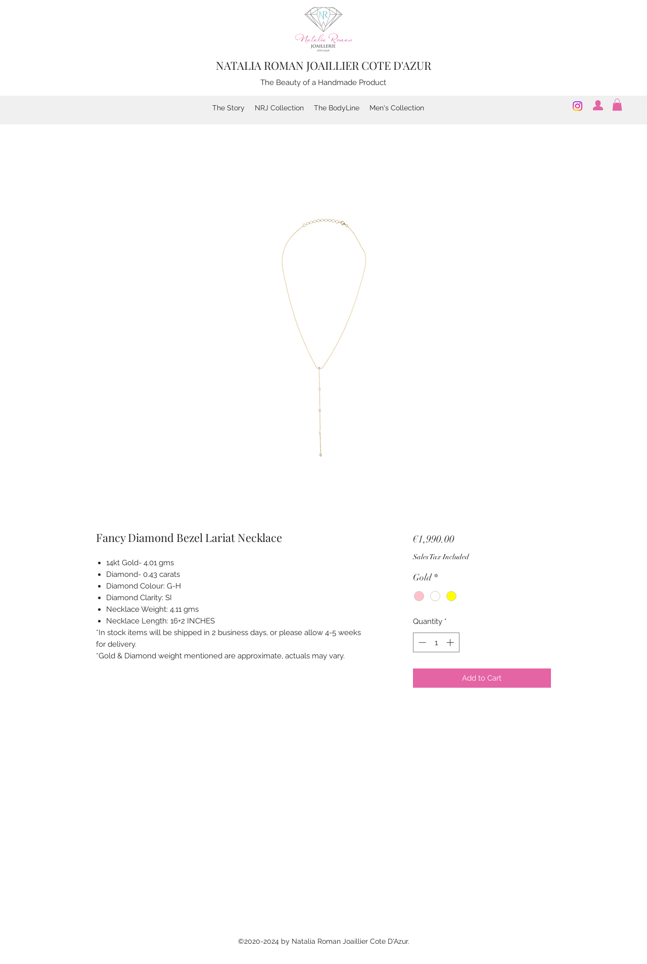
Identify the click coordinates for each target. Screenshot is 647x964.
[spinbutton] (436, 642)
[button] (617, 105)
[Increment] (451, 642)
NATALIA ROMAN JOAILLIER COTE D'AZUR (323, 65)
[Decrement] (421, 642)
